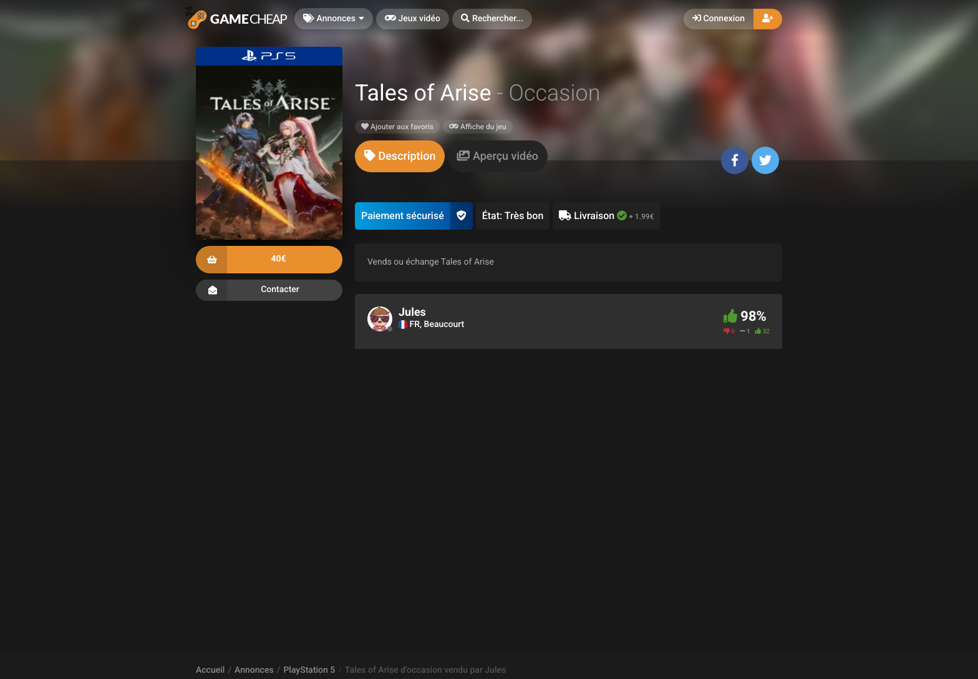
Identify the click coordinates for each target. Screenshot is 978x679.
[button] (492, 19)
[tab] (400, 156)
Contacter (269, 290)
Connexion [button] (718, 19)
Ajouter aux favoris (397, 126)
